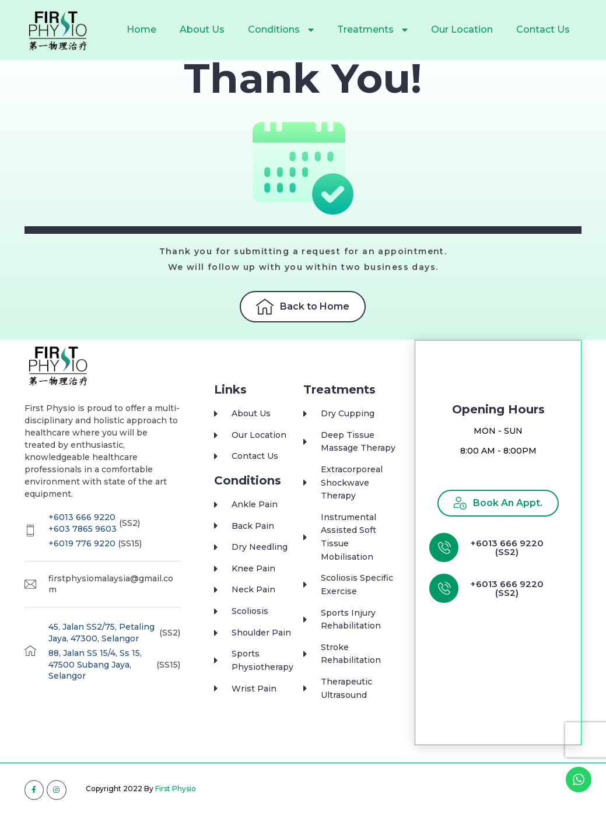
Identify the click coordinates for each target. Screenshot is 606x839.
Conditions (281, 29)
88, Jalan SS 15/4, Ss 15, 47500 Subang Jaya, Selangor (95, 688)
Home (141, 29)
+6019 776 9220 (81, 567)
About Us (202, 29)
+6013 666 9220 (81, 541)
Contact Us (543, 29)
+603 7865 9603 (82, 552)
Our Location (462, 29)
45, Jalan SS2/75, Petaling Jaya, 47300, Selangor (101, 656)
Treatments (372, 29)
